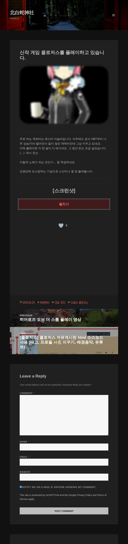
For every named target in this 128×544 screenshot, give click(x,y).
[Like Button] (61, 225)
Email (24, 456)
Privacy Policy (84, 495)
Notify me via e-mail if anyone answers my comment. (58, 487)
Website (25, 471)
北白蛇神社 (22, 12)
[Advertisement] (64, 260)
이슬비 (74, 302)
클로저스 (83, 302)
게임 (57, 302)
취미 (63, 302)
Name (24, 441)
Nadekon (44, 302)
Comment (27, 393)
